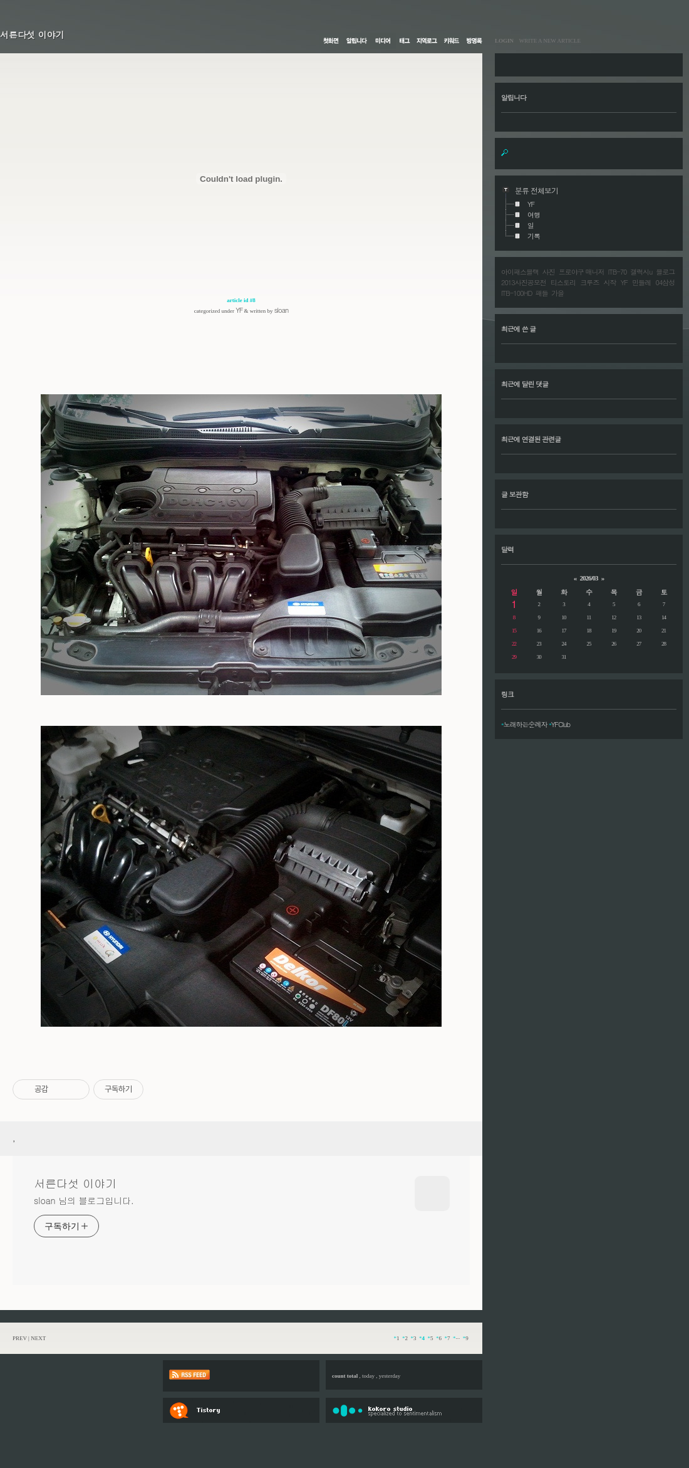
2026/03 (588, 578)
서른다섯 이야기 (32, 34)
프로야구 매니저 (581, 271)
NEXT (38, 1338)
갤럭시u (641, 271)
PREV (20, 1338)
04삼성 (665, 282)
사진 (548, 271)
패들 (542, 293)
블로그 (665, 271)
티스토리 (563, 282)
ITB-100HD (516, 293)
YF (239, 310)
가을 (557, 293)
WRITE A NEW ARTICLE (547, 41)
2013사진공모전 (523, 282)
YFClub (560, 724)
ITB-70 (617, 271)
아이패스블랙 (520, 271)
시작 (609, 282)
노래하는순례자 (525, 724)
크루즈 (589, 282)
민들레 (641, 282)
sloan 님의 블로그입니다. (83, 1200)
